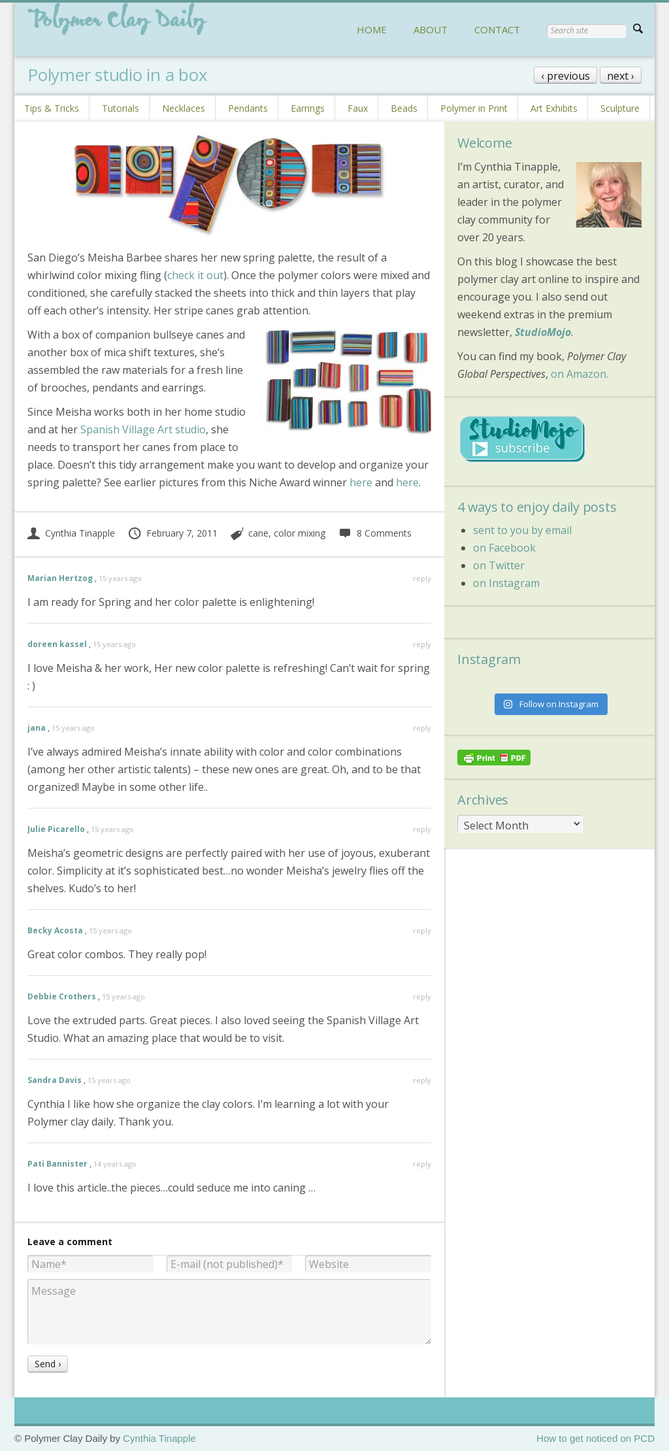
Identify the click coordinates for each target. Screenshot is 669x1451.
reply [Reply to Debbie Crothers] (422, 996)
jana (36, 727)
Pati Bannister (57, 1163)
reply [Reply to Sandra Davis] (422, 1080)
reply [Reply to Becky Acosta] (422, 930)
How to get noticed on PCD (595, 1438)
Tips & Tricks (51, 108)
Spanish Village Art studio (143, 429)
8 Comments (374, 533)
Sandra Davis (54, 1080)
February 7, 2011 (172, 533)
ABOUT (431, 29)
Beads (404, 108)
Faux (358, 108)
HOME (372, 29)
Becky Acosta (55, 930)
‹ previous (565, 76)
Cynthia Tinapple (71, 533)
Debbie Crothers (61, 996)
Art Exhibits (554, 108)
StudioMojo (543, 332)
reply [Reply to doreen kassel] (422, 644)
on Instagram (506, 583)
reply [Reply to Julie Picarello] (422, 829)
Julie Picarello (56, 829)
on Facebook (504, 548)
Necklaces (183, 108)
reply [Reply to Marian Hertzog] (422, 578)
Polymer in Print (474, 108)
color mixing (299, 533)
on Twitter (499, 565)
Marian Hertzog (60, 578)
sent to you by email (522, 530)
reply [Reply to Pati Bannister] (422, 1164)
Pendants (248, 108)
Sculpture (620, 108)
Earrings (308, 108)
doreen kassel (57, 644)
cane (258, 533)
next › (620, 76)
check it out (195, 275)
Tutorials (120, 108)
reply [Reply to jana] (422, 728)
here (361, 482)
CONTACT (497, 29)
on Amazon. (579, 374)
